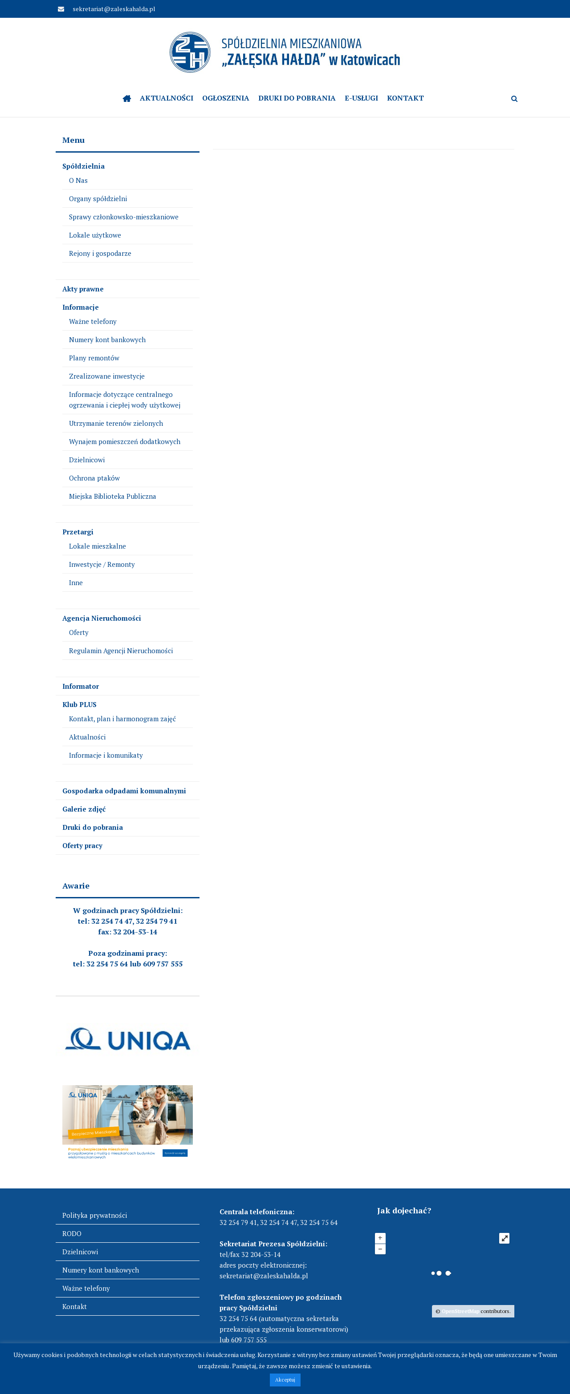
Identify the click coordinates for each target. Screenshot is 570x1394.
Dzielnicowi (87, 459)
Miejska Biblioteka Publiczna (112, 496)
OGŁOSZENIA (225, 98)
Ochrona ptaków (94, 477)
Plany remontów (94, 357)
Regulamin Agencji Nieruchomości (121, 650)
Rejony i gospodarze (100, 253)
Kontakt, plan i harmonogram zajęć (122, 718)
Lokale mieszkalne (97, 545)
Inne (76, 582)
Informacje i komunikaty (106, 755)
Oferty (79, 632)
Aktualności (166, 98)
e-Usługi (361, 98)
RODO (71, 1233)
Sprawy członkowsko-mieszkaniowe (124, 216)
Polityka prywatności (94, 1215)
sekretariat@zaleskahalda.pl (113, 8)
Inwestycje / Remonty (102, 564)
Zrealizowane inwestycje (107, 376)
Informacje (80, 307)
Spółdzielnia (83, 166)
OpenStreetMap (460, 1311)
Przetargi (78, 531)
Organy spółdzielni (98, 198)
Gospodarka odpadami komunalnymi (124, 790)
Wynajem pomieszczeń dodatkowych (124, 441)
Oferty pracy (82, 845)
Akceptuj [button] (285, 1380)
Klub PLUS (79, 704)
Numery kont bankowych (107, 339)
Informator (80, 686)
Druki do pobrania (297, 98)
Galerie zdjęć (84, 808)
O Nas (78, 180)
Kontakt (405, 98)
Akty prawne (83, 288)
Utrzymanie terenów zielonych (116, 423)
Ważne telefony (93, 321)
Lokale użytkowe (95, 234)
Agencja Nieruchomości (101, 618)
